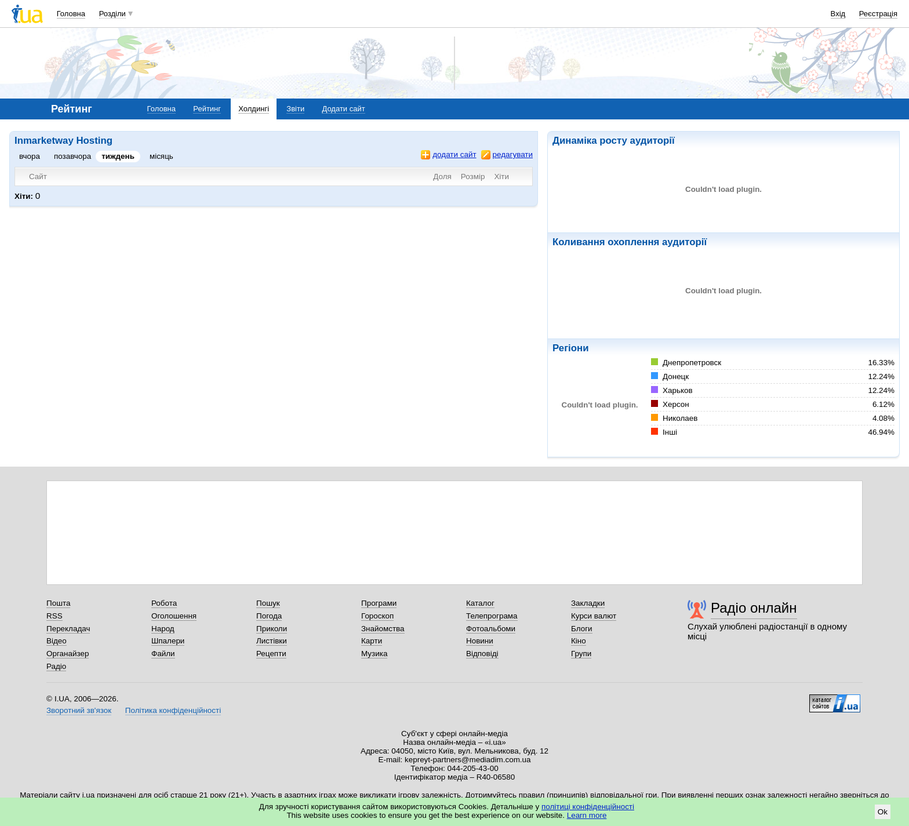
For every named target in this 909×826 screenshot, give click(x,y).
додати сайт (448, 154)
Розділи (112, 13)
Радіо (56, 666)
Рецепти (271, 653)
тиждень (117, 156)
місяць (161, 156)
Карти (371, 640)
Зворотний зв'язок (78, 710)
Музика (374, 653)
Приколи (271, 628)
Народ (162, 628)
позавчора (72, 156)
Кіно (578, 640)
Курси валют (593, 616)
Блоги (581, 628)
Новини (479, 640)
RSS (54, 616)
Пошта (58, 603)
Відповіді (482, 653)
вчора (29, 156)
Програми (379, 603)
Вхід (838, 13)
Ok (883, 811)
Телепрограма (492, 616)
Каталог (480, 603)
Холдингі (253, 108)
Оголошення (174, 616)
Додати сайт (343, 108)
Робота (164, 603)
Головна (71, 13)
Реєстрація (878, 13)
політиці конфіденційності (587, 806)
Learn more (587, 815)
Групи (581, 653)
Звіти (295, 108)
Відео (56, 640)
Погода (269, 616)
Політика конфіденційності (173, 710)
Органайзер (67, 653)
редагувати (507, 154)
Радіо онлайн (754, 608)
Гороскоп (377, 616)
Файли (163, 653)
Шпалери (167, 640)
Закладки (588, 603)
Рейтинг (207, 108)
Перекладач (68, 628)
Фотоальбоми (490, 628)
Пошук (268, 603)
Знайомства (383, 628)
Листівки (271, 640)
